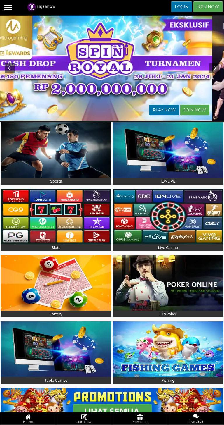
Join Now (208, 6)
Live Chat (196, 419)
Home (28, 419)
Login (181, 6)
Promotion (139, 419)
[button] (10, 68)
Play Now (176, 110)
